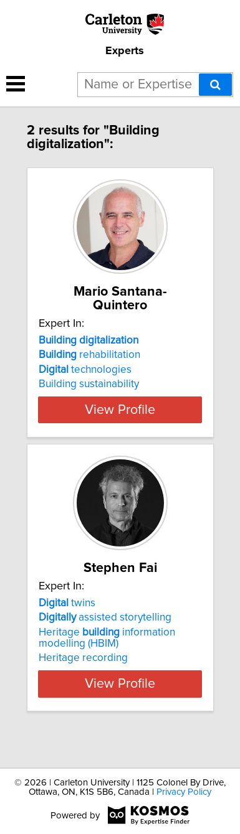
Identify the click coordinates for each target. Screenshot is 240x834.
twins (67, 628)
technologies (85, 369)
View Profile (120, 421)
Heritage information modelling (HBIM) (107, 663)
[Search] (215, 84)
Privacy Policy (183, 792)
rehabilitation (89, 354)
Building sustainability (89, 384)
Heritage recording (83, 682)
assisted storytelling (105, 642)
